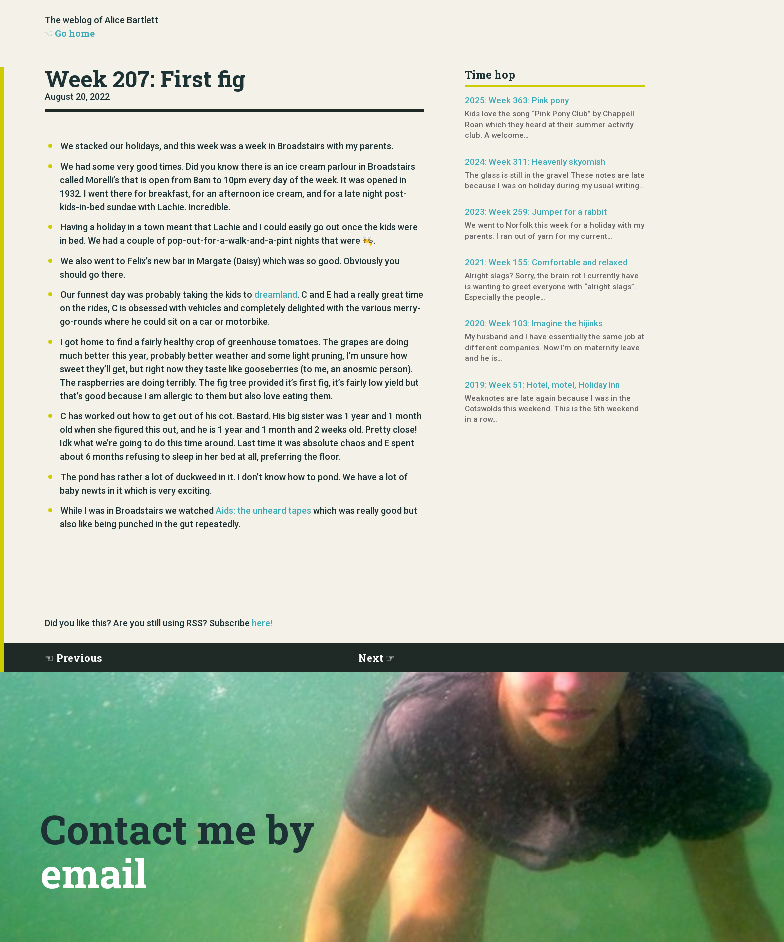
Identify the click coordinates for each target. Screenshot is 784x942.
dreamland (276, 295)
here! (262, 623)
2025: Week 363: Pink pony (517, 101)
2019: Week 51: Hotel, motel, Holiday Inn (542, 385)
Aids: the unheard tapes (264, 511)
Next (371, 658)
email (93, 873)
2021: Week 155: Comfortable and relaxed (546, 263)
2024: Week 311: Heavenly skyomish (535, 162)
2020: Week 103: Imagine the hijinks (534, 323)
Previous (79, 658)
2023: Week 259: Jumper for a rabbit (536, 212)
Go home (75, 34)
